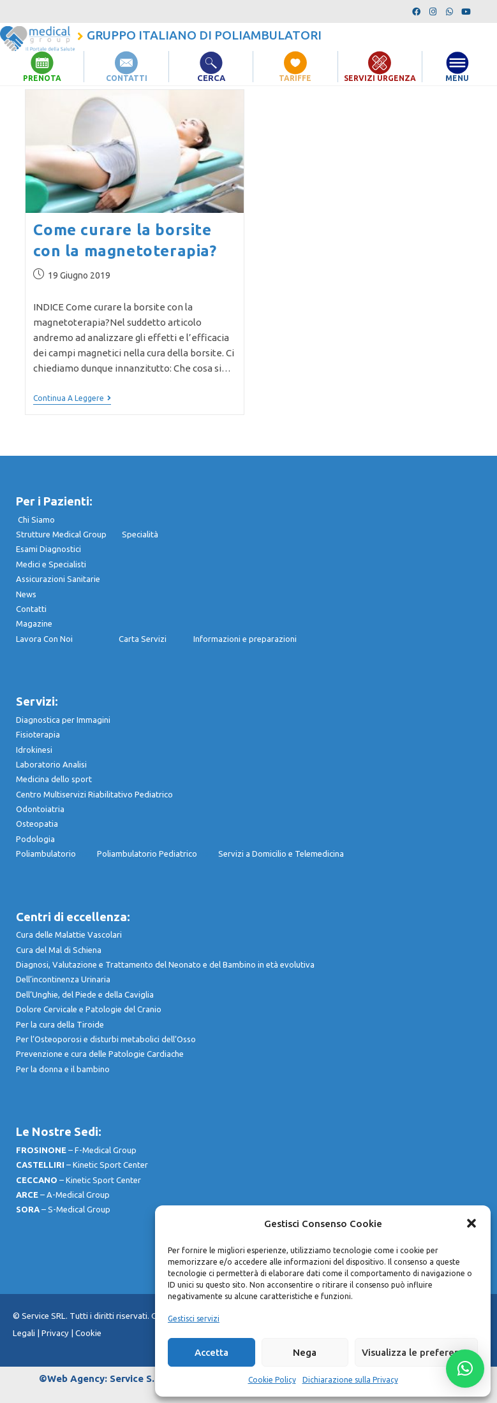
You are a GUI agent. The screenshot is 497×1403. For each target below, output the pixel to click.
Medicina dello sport (54, 778)
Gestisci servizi (193, 1318)
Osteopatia (37, 823)
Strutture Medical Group (69, 534)
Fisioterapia (38, 734)
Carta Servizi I (156, 638)
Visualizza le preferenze (416, 1352)
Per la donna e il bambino (63, 1069)
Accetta (211, 1352)
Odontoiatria (40, 808)
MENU (457, 77)
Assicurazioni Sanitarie (58, 578)
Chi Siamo (36, 519)
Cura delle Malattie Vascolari (69, 934)
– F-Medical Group (76, 1149)
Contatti (31, 608)
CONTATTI (126, 77)
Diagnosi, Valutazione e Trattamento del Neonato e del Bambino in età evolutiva (165, 964)
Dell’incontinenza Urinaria (63, 979)
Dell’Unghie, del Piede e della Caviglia (85, 994)
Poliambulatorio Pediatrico (157, 853)
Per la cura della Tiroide (60, 1024)
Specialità (140, 534)
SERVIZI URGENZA (379, 77)
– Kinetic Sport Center (82, 1164)
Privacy (55, 1333)
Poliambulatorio (56, 853)
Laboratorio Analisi (51, 764)
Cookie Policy (272, 1380)
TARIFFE (295, 77)
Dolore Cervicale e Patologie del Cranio (88, 1009)
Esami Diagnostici (48, 548)
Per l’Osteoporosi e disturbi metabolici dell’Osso (106, 1039)
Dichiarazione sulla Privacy (350, 1380)
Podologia (35, 838)
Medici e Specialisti (51, 564)
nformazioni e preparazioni (246, 638)
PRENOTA (42, 77)
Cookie (88, 1333)
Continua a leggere (72, 398)
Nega (304, 1352)
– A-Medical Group (63, 1194)
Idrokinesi (34, 749)
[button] (471, 1223)
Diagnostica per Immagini (63, 719)
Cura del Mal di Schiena (58, 949)
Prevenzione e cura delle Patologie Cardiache (100, 1053)
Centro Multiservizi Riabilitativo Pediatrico (94, 794)
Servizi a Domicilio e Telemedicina (281, 853)
